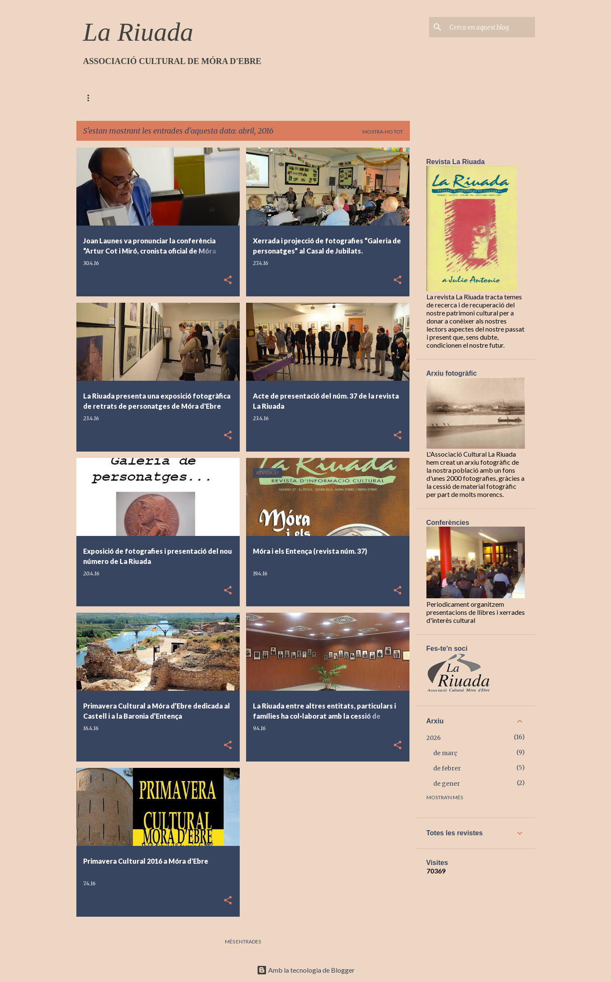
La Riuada (138, 31)
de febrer (447, 768)
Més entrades (243, 941)
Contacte (246, 98)
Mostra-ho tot (382, 131)
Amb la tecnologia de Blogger (306, 970)
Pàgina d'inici (102, 98)
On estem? (198, 98)
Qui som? (152, 98)
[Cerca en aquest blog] (490, 27)
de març (445, 753)
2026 (433, 738)
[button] (228, 280)
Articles (292, 98)
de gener (446, 783)
